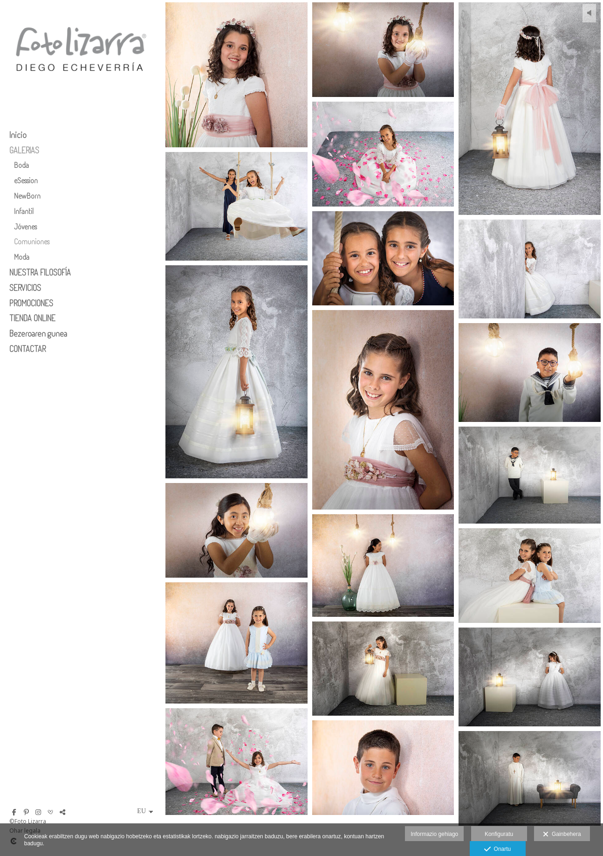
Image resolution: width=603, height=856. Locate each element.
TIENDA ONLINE (32, 318)
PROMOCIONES (31, 303)
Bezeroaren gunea (38, 333)
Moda (21, 257)
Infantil (24, 211)
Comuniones (31, 241)
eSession (26, 180)
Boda (21, 165)
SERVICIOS (25, 288)
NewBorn (27, 195)
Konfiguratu (499, 834)
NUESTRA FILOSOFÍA (40, 272)
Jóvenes (25, 226)
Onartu (497, 849)
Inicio (18, 135)
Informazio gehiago (434, 834)
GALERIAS (24, 150)
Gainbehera (562, 834)
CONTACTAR (27, 349)
